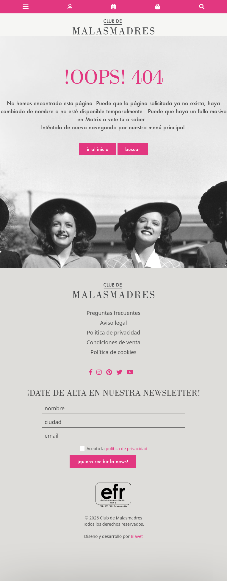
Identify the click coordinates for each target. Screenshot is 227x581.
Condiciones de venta (113, 342)
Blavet (137, 536)
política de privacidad (126, 448)
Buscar (132, 149)
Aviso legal (113, 322)
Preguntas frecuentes (113, 312)
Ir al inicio (98, 149)
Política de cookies (113, 352)
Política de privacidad (113, 332)
